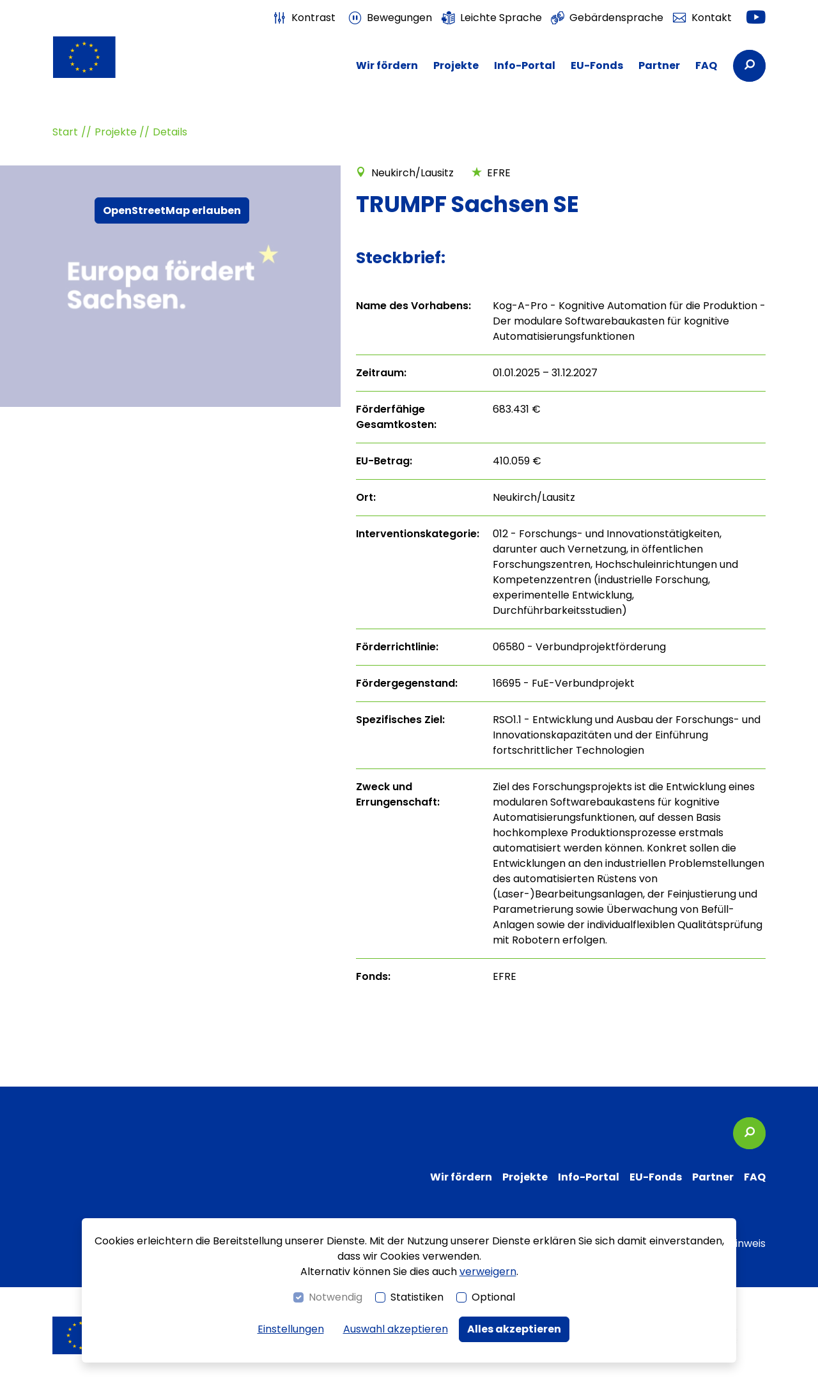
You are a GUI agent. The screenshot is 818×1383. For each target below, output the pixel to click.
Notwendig (335, 1297)
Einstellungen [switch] (291, 1329)
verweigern (487, 1271)
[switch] (304, 18)
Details (170, 132)
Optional (493, 1297)
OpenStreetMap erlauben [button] (172, 210)
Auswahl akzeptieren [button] (395, 1329)
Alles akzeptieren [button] (514, 1329)
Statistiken (417, 1297)
